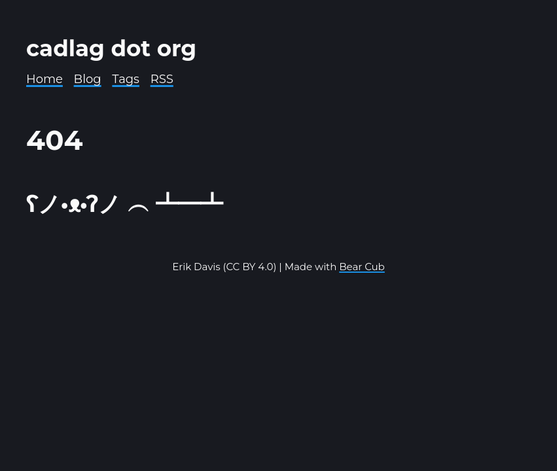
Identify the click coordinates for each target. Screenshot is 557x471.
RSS (162, 79)
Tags (125, 79)
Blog (87, 79)
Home (44, 79)
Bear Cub (362, 266)
